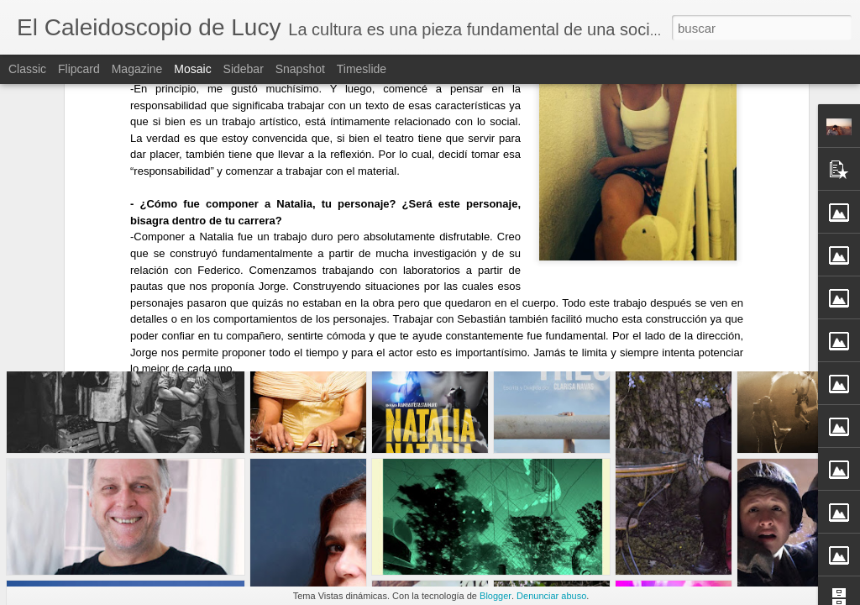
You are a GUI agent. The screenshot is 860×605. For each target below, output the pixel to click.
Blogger (495, 596)
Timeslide (361, 69)
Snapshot (300, 69)
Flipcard (79, 69)
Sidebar (243, 69)
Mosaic (192, 69)
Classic (27, 69)
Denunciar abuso (551, 596)
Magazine (137, 69)
